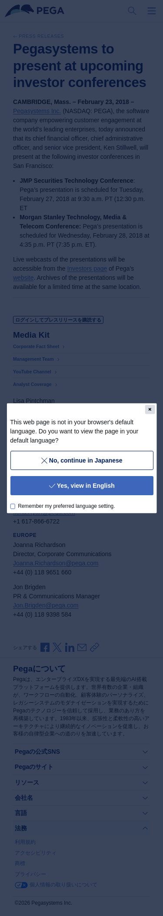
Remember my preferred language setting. (66, 506)
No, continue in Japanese (81, 459)
